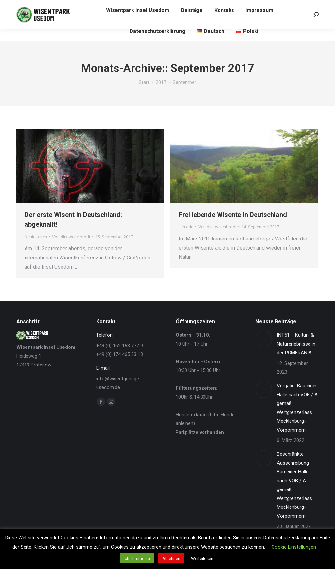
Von (71, 236)
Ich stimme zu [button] (137, 558)
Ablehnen (171, 558)
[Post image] (264, 339)
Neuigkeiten (36, 236)
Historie (186, 226)
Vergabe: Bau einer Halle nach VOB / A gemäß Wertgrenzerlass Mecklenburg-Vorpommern (297, 408)
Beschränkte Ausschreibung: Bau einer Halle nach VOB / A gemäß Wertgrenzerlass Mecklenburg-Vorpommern (294, 485)
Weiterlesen (202, 558)
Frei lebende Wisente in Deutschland (233, 215)
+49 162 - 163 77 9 (37, 6)
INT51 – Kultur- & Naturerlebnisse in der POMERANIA (296, 344)
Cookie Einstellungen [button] (294, 547)
